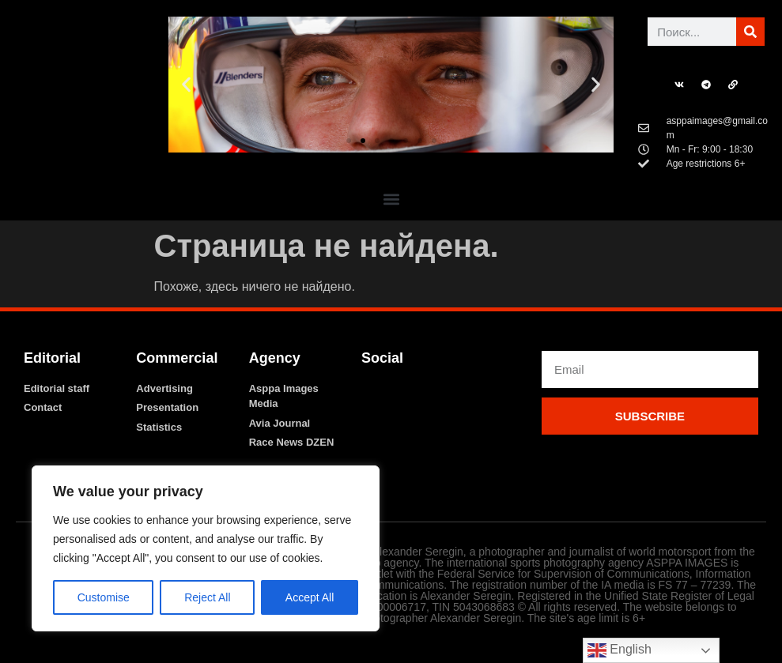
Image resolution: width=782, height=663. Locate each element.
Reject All (207, 597)
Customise (103, 597)
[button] (186, 85)
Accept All (309, 597)
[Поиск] (750, 31)
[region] (206, 548)
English (619, 650)
